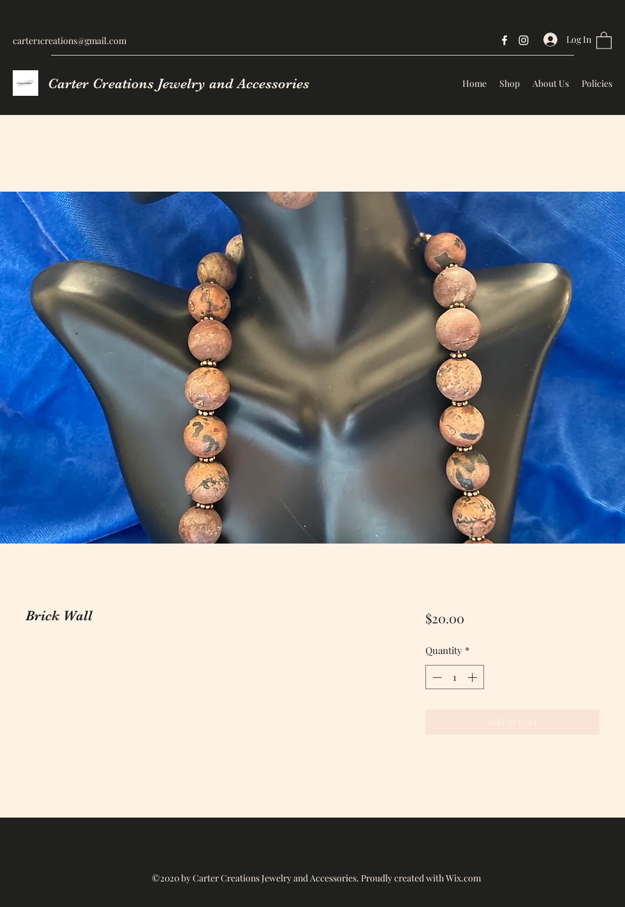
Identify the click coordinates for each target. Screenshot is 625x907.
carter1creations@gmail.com (69, 40)
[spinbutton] (454, 677)
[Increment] (473, 677)
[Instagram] (523, 40)
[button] (604, 40)
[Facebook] (504, 40)
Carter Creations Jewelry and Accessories (178, 83)
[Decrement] (436, 677)
